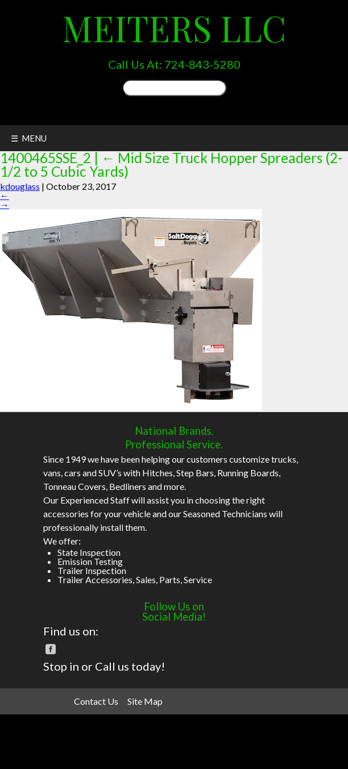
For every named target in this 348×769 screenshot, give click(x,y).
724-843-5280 (202, 64)
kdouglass (20, 186)
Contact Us (96, 701)
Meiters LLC (174, 28)
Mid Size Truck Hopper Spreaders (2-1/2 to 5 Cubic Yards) (171, 164)
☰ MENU (29, 138)
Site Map (145, 701)
